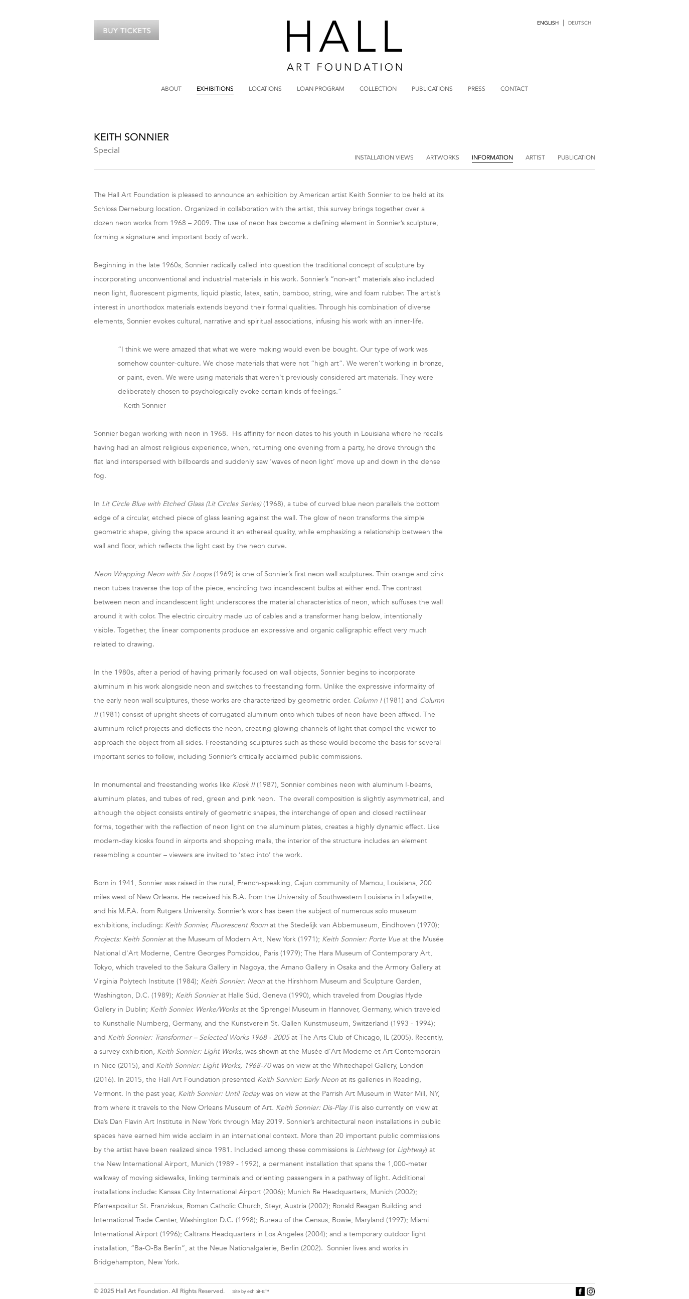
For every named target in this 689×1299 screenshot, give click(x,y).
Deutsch (579, 23)
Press (476, 88)
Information (492, 157)
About (171, 88)
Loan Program (320, 88)
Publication (576, 157)
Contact (514, 88)
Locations (265, 88)
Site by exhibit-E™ (250, 1291)
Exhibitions (215, 88)
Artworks (442, 157)
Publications (432, 88)
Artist (535, 157)
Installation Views (384, 157)
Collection (378, 88)
